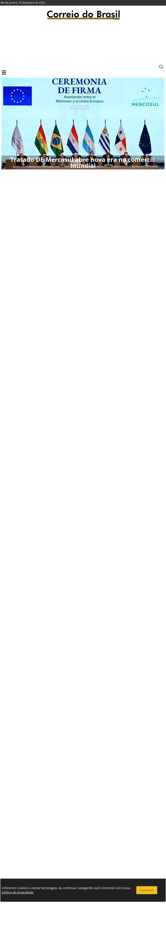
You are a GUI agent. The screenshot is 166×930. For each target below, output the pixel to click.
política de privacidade (17, 892)
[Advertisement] (83, 44)
